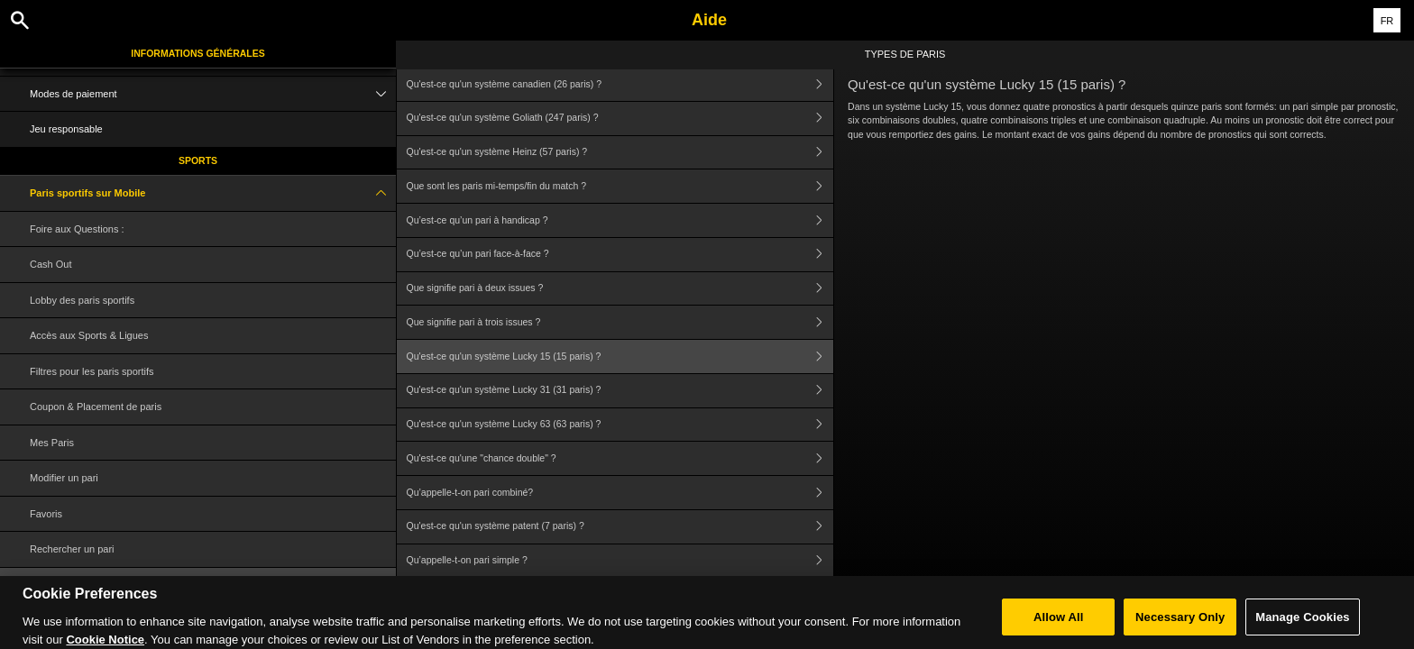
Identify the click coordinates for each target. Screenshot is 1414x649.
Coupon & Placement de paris (95, 406)
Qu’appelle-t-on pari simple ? (620, 561)
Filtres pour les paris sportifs (92, 371)
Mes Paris (52, 442)
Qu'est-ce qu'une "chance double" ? (620, 458)
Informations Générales (198, 53)
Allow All (1058, 624)
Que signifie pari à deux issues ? (620, 289)
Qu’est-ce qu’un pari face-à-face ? (620, 254)
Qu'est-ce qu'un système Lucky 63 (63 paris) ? (620, 425)
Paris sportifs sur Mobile (213, 193)
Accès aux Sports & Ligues (89, 335)
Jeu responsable (66, 128)
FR (1387, 20)
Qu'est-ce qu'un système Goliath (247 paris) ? (620, 118)
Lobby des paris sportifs (82, 300)
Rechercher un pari (72, 549)
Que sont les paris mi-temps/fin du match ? (620, 186)
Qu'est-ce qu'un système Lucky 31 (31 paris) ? (620, 390)
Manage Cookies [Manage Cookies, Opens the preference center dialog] (1302, 624)
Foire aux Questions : (77, 229)
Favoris (46, 513)
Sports (198, 160)
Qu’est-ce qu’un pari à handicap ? (620, 220)
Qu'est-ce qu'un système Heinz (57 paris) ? (620, 152)
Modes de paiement (213, 94)
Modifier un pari (64, 477)
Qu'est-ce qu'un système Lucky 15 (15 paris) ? (620, 356)
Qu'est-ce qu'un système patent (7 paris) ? (620, 527)
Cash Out (50, 264)
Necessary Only (1180, 624)
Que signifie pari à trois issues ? (620, 322)
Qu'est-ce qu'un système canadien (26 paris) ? (620, 84)
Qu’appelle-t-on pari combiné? (620, 492)
